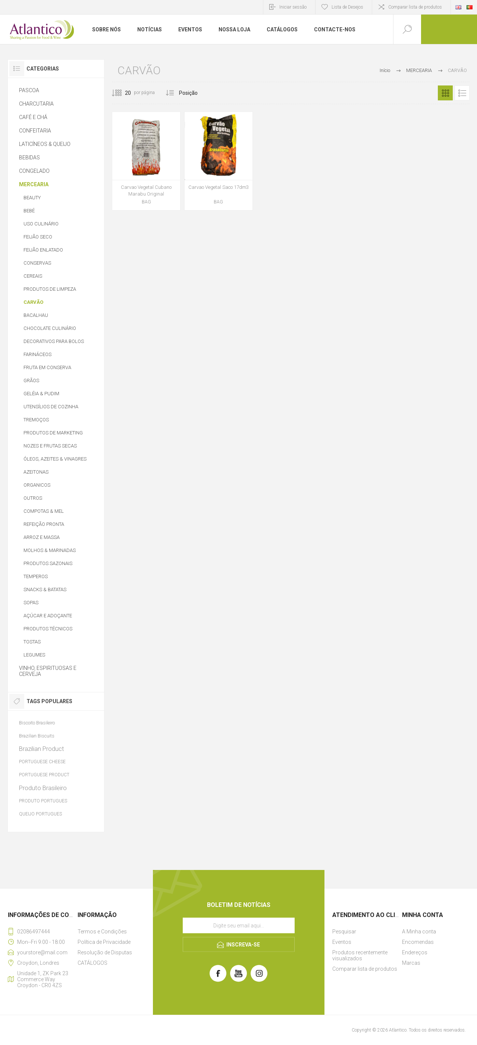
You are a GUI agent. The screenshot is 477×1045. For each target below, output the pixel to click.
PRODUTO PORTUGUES (43, 801)
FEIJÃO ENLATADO (43, 250)
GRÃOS (31, 380)
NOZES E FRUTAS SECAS (50, 446)
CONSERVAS (37, 263)
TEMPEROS (35, 576)
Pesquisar (344, 932)
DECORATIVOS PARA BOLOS (53, 341)
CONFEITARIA (35, 131)
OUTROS (32, 498)
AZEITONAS (35, 472)
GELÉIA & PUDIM (41, 393)
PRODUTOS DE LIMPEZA (49, 289)
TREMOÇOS (36, 419)
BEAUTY (32, 197)
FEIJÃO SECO (37, 237)
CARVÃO (33, 302)
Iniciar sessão (293, 7)
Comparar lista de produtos (415, 7)
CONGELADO (34, 171)
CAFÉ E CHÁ (33, 117)
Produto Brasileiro (43, 788)
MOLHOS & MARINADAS (49, 550)
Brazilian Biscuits (36, 736)
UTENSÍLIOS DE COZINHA (50, 406)
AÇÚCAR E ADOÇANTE (47, 615)
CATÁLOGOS (92, 963)
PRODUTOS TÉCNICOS (47, 628)
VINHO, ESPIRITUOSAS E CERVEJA (47, 671)
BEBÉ (29, 210)
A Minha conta (419, 932)
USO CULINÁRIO (41, 224)
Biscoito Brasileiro (37, 723)
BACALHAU (35, 315)
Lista (462, 92)
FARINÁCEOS (37, 354)
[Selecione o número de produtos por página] (122, 92)
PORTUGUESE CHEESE (42, 761)
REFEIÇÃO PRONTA (43, 524)
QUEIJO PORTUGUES (40, 814)
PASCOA (29, 90)
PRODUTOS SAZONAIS (47, 563)
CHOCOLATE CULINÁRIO (49, 328)
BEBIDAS (29, 157)
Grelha (445, 92)
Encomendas (418, 942)
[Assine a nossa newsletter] (239, 925)
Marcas (411, 963)
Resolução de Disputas (105, 952)
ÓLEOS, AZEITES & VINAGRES (55, 459)
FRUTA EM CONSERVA (47, 367)
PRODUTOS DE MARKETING (53, 433)
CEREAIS (32, 276)
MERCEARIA (33, 184)
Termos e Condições (102, 932)
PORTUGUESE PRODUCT (44, 774)
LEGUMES (34, 655)
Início (385, 70)
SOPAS (30, 602)
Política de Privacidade (104, 942)
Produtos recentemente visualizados (359, 955)
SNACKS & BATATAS (44, 589)
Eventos (341, 942)
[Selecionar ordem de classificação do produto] (202, 92)
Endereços (414, 952)
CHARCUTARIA (36, 104)
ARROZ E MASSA (41, 537)
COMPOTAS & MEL (43, 511)
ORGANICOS (36, 485)
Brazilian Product (41, 748)
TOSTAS (32, 642)
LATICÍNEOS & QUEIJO (44, 144)
